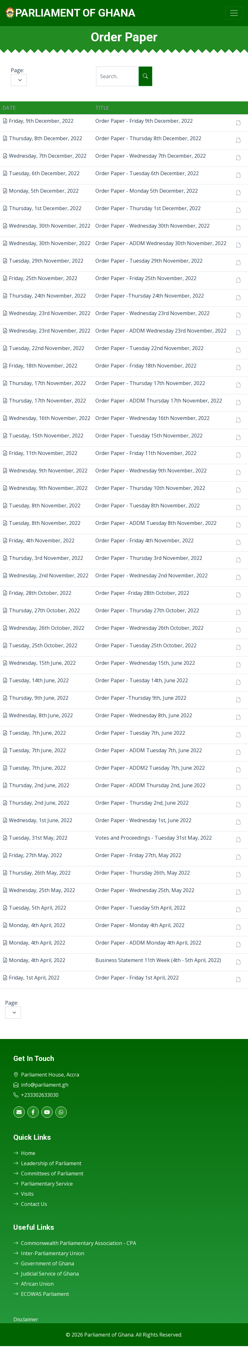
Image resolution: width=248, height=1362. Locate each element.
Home (24, 1153)
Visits (23, 1193)
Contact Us (30, 1203)
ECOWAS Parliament (41, 1293)
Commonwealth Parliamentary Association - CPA (74, 1243)
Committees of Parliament (48, 1173)
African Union (33, 1283)
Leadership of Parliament (47, 1163)
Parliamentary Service (43, 1183)
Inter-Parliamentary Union (48, 1253)
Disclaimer (25, 1319)
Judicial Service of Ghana (46, 1273)
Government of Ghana (43, 1263)
